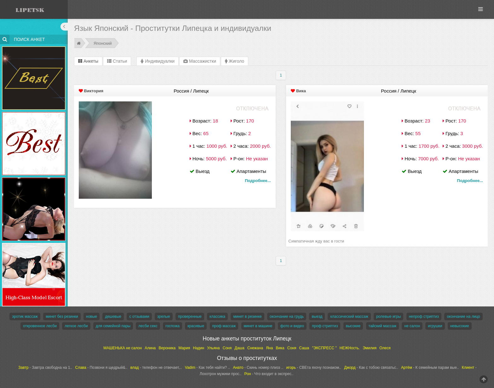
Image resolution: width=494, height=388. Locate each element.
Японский (103, 43)
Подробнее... (258, 180)
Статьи (117, 61)
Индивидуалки (158, 61)
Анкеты (88, 61)
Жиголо (234, 61)
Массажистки (199, 61)
